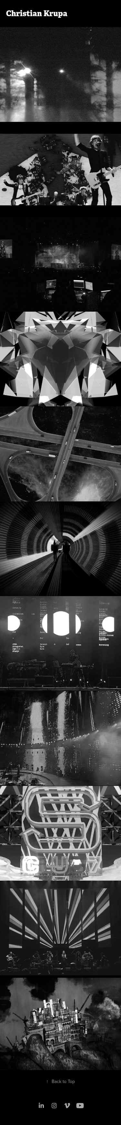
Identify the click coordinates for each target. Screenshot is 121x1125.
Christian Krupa (36, 13)
